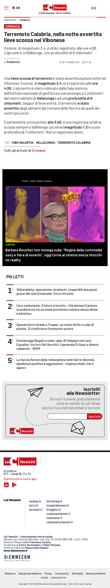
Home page (10, 20)
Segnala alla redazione (30, 573)
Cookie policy (62, 573)
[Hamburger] (6, 8)
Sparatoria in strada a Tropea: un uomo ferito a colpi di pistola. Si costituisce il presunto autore (55, 326)
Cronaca (25, 20)
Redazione (10, 573)
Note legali (77, 573)
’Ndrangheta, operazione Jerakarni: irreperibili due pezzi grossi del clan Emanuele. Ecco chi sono (56, 291)
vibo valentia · (23, 142)
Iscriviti (95, 416)
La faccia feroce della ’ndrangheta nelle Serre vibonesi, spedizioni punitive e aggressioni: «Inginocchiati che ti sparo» (55, 364)
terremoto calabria (74, 142)
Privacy (48, 573)
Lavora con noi (58, 577)
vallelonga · (46, 142)
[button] (101, 22)
